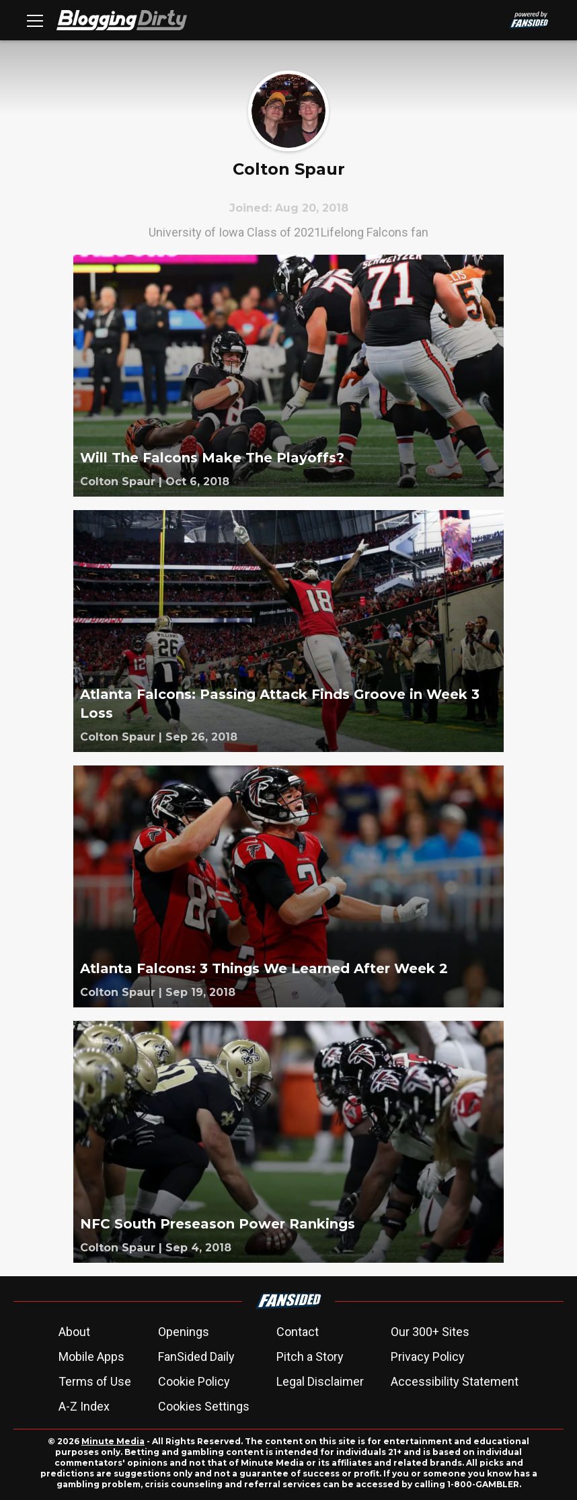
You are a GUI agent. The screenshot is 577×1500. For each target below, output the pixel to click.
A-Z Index (84, 1406)
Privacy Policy (428, 1356)
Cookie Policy (194, 1381)
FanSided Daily (196, 1356)
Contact (297, 1332)
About (74, 1332)
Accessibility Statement (454, 1381)
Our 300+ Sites (430, 1332)
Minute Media (113, 1441)
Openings (183, 1332)
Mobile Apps (91, 1356)
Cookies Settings (203, 1406)
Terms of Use (95, 1381)
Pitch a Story (310, 1356)
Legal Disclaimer (320, 1381)
